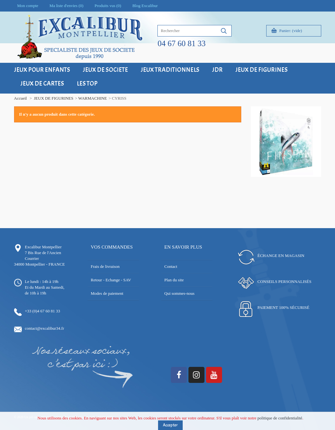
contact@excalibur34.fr (44, 328)
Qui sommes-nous (179, 293)
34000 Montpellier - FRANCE (39, 264)
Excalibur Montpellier (43, 246)
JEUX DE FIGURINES (54, 98)
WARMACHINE (92, 98)
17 (288, 181)
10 (298, 175)
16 (283, 181)
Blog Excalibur (145, 5)
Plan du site (174, 279)
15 (279, 181)
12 (307, 175)
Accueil (20, 98)
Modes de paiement (107, 293)
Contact (170, 266)
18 (293, 181)
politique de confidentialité (280, 419)
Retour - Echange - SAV (111, 279)
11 (303, 175)
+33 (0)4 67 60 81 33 (42, 311)
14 (317, 175)
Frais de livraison (105, 266)
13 (312, 175)
